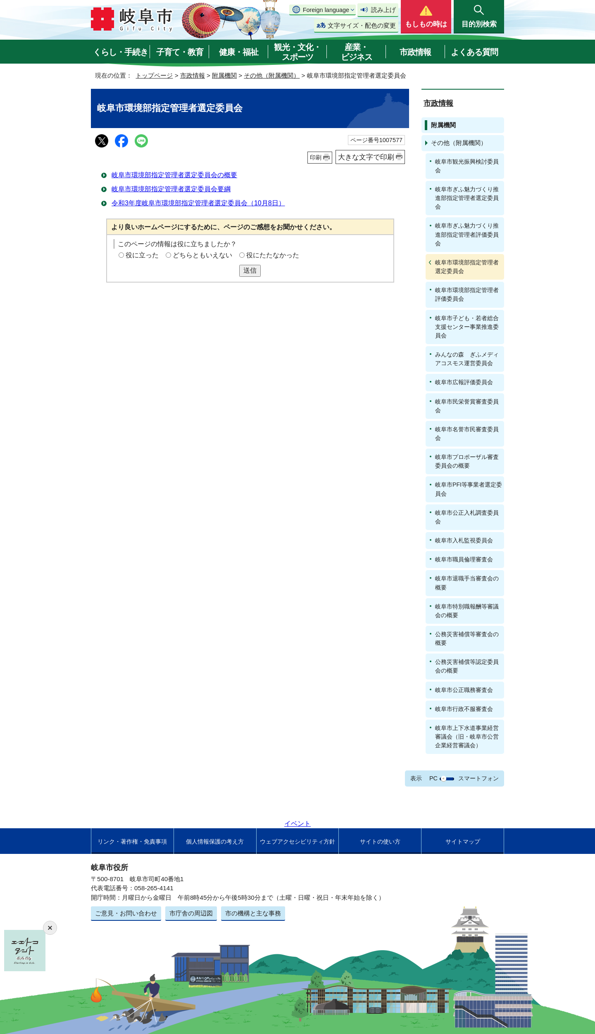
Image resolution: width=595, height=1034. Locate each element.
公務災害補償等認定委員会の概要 (467, 666)
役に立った (142, 255)
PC (433, 778)
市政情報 (415, 52)
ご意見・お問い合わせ (126, 913)
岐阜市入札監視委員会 (464, 540)
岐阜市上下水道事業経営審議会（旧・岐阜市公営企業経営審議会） (467, 737)
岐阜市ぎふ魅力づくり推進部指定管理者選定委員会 (467, 198)
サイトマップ (462, 841)
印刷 (315, 157)
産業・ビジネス (356, 52)
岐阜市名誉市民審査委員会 (467, 433)
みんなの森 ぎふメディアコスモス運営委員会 (467, 358)
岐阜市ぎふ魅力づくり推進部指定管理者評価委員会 (467, 234)
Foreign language (326, 10)
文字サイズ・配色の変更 (362, 25)
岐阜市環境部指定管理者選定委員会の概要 (174, 174)
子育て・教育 (179, 52)
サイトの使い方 (380, 841)
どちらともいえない (202, 255)
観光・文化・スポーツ (297, 52)
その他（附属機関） (272, 75)
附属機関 (224, 75)
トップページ (154, 75)
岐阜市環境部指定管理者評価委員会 (467, 294)
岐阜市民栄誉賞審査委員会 (467, 406)
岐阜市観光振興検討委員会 (467, 166)
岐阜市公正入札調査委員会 (467, 517)
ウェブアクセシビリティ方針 (297, 841)
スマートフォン (478, 778)
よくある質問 (474, 52)
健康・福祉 (238, 52)
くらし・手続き (120, 52)
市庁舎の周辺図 (191, 913)
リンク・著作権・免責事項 (132, 841)
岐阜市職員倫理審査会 (464, 559)
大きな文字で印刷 (366, 157)
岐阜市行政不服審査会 (464, 709)
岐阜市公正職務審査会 (464, 690)
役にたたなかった (272, 255)
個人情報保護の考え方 (215, 841)
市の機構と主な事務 (253, 913)
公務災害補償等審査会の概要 (467, 638)
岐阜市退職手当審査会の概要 (467, 582)
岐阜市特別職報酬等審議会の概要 (467, 610)
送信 (250, 270)
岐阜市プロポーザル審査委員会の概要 (467, 461)
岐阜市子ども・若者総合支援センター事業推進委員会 (467, 327)
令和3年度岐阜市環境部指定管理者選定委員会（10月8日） (198, 203)
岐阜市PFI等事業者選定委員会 (468, 489)
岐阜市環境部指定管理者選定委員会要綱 (171, 189)
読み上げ (383, 9)
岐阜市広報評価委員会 (464, 382)
